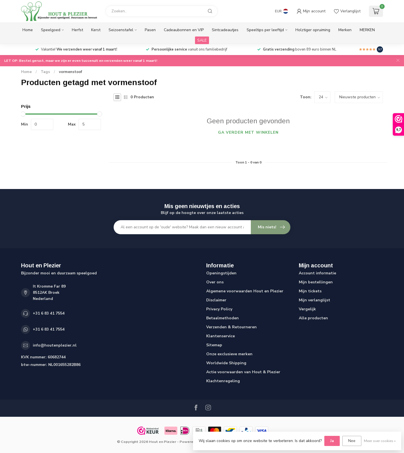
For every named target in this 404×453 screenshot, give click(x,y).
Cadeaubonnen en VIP (184, 30)
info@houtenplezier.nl (55, 345)
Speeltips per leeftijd (265, 30)
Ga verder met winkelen (248, 132)
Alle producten (313, 318)
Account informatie (317, 273)
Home (27, 30)
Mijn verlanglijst (314, 300)
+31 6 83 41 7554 (49, 313)
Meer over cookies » (380, 440)
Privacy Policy (219, 309)
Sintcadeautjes (225, 30)
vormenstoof (70, 71)
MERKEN (367, 30)
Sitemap (214, 345)
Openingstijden (221, 273)
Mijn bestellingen (316, 282)
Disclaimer (216, 300)
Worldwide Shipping (226, 363)
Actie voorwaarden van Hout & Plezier (243, 372)
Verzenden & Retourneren (231, 327)
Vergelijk (307, 309)
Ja (332, 440)
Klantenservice (220, 336)
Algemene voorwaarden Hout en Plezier (244, 291)
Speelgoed (50, 30)
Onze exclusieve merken (229, 354)
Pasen (150, 30)
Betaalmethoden (222, 318)
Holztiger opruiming (312, 30)
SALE (202, 40)
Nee (351, 440)
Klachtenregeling (223, 381)
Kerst (95, 30)
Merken (345, 30)
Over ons (215, 282)
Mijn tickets (310, 291)
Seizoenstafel (121, 30)
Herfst (77, 30)
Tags (45, 71)
